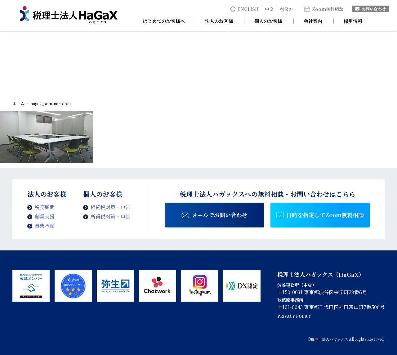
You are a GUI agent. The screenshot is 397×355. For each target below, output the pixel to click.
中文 (269, 9)
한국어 (286, 9)
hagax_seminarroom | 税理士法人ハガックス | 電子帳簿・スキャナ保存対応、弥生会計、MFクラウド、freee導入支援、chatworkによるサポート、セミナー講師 (69, 15)
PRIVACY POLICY (294, 316)
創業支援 (45, 216)
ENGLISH (248, 9)
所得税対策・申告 (110, 216)
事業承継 (45, 225)
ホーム (18, 103)
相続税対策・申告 (110, 207)
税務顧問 (45, 207)
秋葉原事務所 (290, 300)
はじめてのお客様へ (164, 21)
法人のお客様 (219, 21)
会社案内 (313, 21)
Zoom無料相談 (327, 9)
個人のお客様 (268, 21)
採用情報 (353, 21)
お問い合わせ (370, 9)
